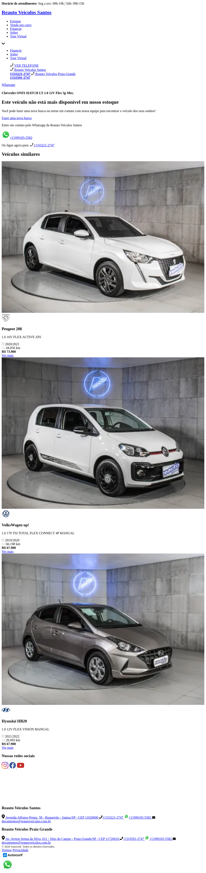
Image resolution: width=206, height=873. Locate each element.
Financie (16, 29)
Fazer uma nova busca (17, 118)
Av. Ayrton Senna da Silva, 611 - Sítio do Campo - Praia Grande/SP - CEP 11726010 (61, 839)
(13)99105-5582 (17, 137)
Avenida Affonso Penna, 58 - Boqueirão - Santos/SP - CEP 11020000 (50, 817)
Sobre (14, 32)
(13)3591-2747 (132, 839)
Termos (7, 850)
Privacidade (21, 850)
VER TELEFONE (24, 65)
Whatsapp (8, 85)
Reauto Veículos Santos (26, 12)
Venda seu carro (20, 25)
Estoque (15, 21)
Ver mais (7, 355)
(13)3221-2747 (42, 145)
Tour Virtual (18, 36)
